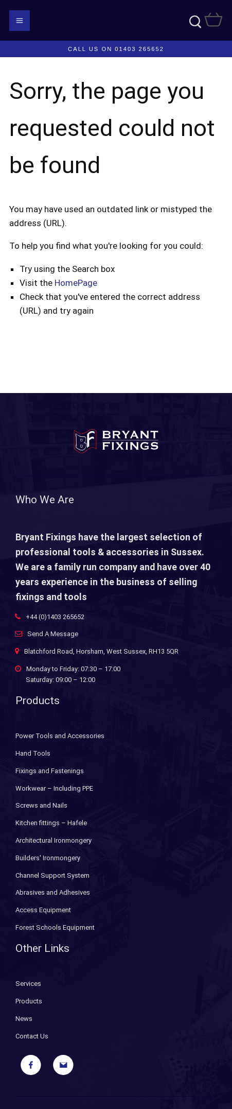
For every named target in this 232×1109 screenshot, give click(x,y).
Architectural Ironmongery (53, 840)
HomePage (76, 283)
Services (28, 983)
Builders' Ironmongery (47, 858)
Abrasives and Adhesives (52, 892)
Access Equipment (43, 910)
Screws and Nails (41, 805)
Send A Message (52, 634)
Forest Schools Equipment (55, 927)
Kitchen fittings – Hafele (51, 823)
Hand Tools (32, 753)
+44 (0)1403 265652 (55, 617)
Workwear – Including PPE (54, 788)
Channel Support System (52, 875)
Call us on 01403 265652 (116, 49)
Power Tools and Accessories (59, 736)
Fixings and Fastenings (49, 771)
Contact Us (31, 1036)
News (23, 1018)
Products (28, 1001)
